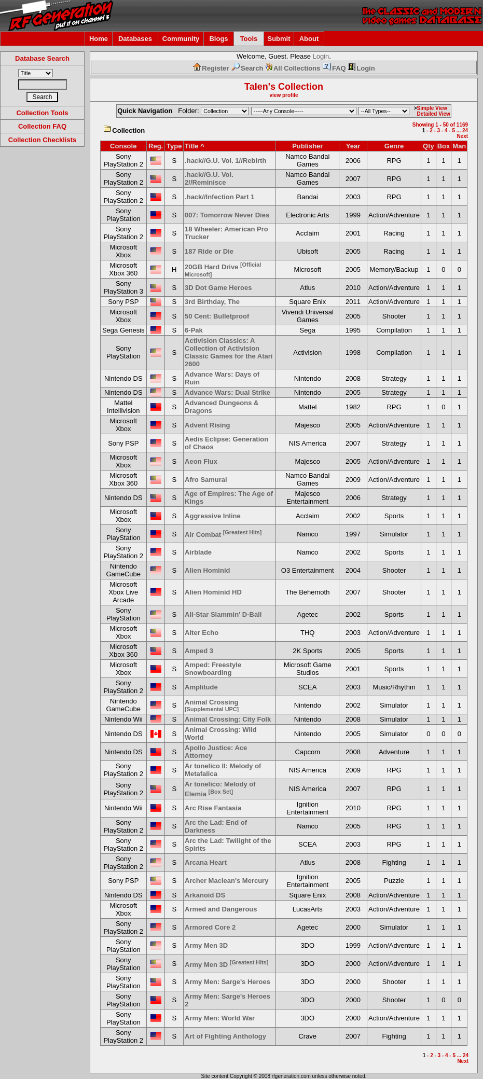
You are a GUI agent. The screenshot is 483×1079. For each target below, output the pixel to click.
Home (98, 39)
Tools (249, 39)
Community (181, 39)
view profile (283, 95)
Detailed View (433, 114)
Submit (278, 39)
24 (465, 130)
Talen (256, 86)
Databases (135, 39)
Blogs (218, 39)
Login (321, 56)
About (309, 39)
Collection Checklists (42, 140)
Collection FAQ (42, 126)
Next (462, 136)
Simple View (432, 108)
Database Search (42, 58)
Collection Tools (42, 113)
